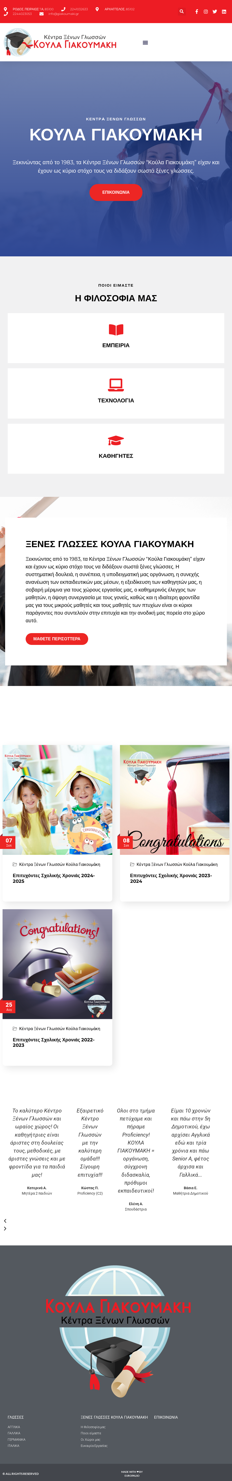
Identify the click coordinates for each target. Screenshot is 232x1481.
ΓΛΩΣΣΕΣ (16, 1417)
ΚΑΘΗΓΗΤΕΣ (116, 455)
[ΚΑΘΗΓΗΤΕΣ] (116, 440)
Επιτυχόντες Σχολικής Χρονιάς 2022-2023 (54, 1042)
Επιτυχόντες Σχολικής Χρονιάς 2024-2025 (54, 878)
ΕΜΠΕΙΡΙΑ (115, 345)
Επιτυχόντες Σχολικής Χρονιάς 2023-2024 (171, 878)
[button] (182, 12)
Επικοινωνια (166, 1417)
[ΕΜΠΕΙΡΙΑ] (116, 329)
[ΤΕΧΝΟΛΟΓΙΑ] (116, 385)
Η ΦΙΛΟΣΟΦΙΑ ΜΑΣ (116, 298)
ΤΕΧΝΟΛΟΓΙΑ (116, 400)
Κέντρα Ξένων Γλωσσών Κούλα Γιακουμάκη (59, 865)
